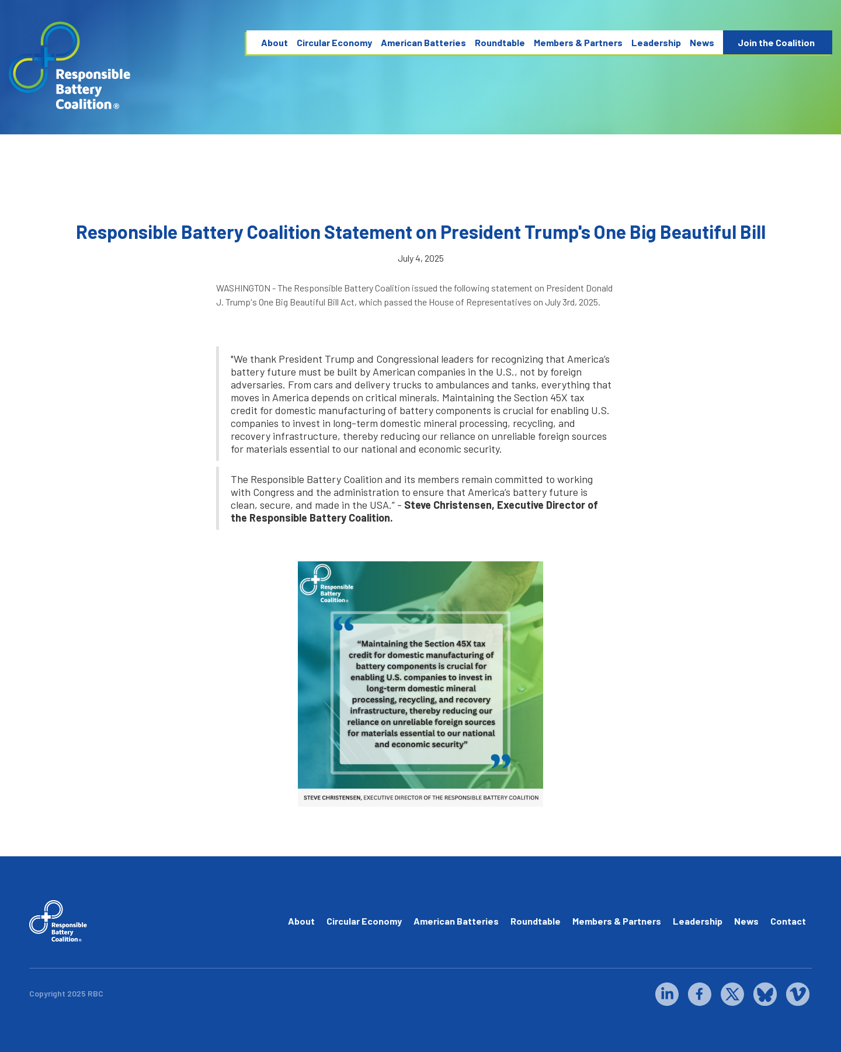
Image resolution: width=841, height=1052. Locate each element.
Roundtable (500, 42)
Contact (788, 920)
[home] (70, 66)
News (702, 42)
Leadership (656, 42)
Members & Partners (578, 42)
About (274, 42)
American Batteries (423, 42)
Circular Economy (334, 42)
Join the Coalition (776, 42)
